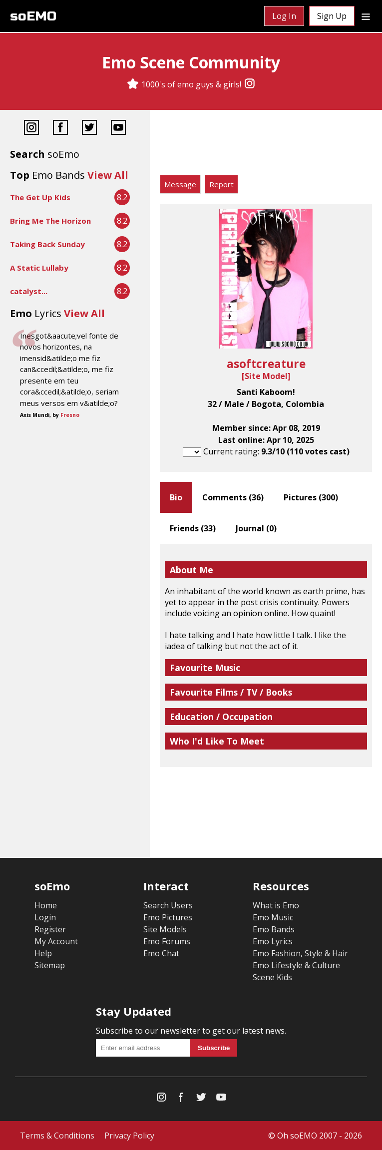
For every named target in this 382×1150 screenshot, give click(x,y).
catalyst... (28, 291)
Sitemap (49, 965)
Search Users (168, 905)
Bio (176, 497)
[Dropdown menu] (366, 15)
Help (43, 953)
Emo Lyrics (273, 941)
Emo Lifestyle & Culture (296, 965)
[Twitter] (89, 128)
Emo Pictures (167, 917)
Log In (284, 15)
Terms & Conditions (57, 1135)
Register (50, 929)
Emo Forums (166, 941)
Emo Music (273, 917)
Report (221, 184)
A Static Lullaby (39, 268)
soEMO (33, 16)
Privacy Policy (129, 1135)
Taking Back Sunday (47, 244)
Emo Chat (161, 953)
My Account (56, 941)
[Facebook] (60, 128)
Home (45, 905)
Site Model (266, 376)
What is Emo (276, 905)
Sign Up (332, 15)
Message (180, 184)
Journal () (256, 528)
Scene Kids (272, 977)
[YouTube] (118, 128)
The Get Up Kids (40, 197)
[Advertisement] (266, 145)
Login (45, 917)
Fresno (69, 414)
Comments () (233, 497)
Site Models (165, 929)
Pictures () (311, 497)
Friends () (193, 528)
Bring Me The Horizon (50, 221)
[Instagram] (249, 84)
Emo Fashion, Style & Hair (300, 953)
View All (107, 175)
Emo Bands (274, 929)
